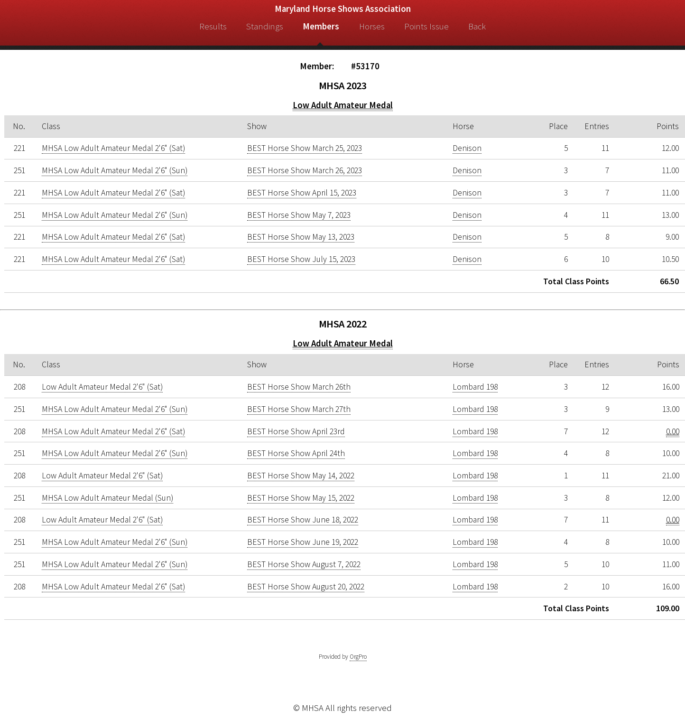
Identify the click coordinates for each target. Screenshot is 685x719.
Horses (372, 26)
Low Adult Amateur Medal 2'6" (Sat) (102, 387)
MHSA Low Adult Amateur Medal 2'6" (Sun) (114, 170)
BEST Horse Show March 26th (299, 387)
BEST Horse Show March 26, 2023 (304, 170)
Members (321, 26)
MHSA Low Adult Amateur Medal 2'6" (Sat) (113, 148)
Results (213, 26)
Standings (264, 26)
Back (477, 26)
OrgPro (358, 657)
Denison (467, 148)
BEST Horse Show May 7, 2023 (299, 215)
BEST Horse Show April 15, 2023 (301, 192)
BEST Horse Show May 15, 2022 (300, 498)
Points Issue (426, 26)
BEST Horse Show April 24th (296, 453)
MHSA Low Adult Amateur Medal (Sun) (107, 498)
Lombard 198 (475, 387)
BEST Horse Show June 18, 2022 (302, 519)
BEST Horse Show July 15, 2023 (301, 259)
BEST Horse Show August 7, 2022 (304, 564)
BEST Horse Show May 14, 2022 (300, 475)
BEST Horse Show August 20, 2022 (305, 586)
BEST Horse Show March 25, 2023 (304, 148)
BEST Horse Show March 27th (299, 409)
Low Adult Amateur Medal (343, 105)
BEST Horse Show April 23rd (296, 431)
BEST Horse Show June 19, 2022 (302, 542)
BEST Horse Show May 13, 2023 (300, 237)
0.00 (672, 431)
